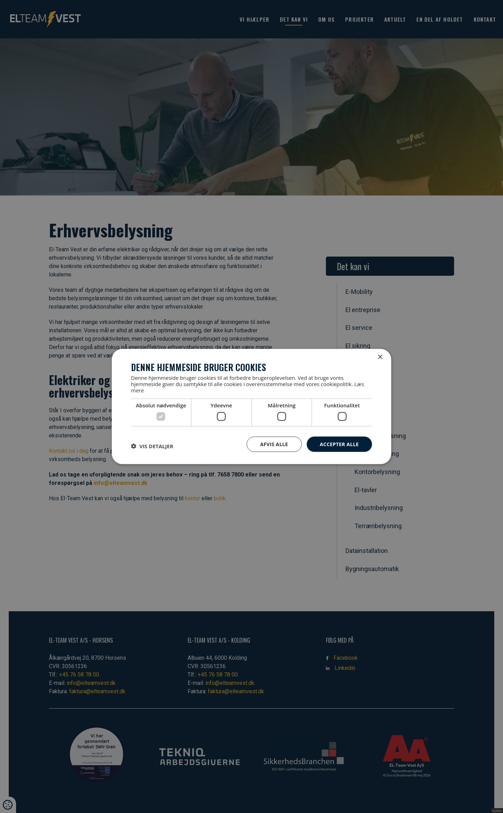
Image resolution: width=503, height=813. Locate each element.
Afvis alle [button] (274, 444)
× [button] (379, 357)
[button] (152, 446)
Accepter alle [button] (339, 444)
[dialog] (251, 406)
